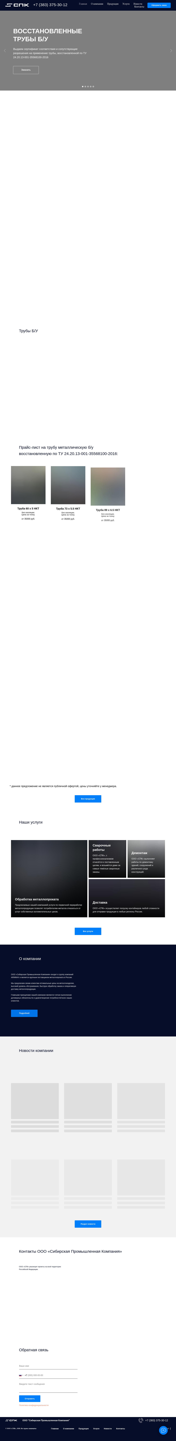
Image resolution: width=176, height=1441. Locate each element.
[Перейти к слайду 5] (93, 86)
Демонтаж (139, 853)
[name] (48, 1366)
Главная (83, 4)
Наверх (167, 1428)
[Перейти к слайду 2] (85, 86)
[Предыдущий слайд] (5, 50)
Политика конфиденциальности (33, 1405)
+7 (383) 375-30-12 (50, 5)
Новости (138, 4)
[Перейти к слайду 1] (82, 86)
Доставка (100, 902)
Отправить (30, 1399)
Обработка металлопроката (37, 899)
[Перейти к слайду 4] (90, 86)
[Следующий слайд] (171, 50)
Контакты (139, 6)
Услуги (126, 4)
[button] (159, 5)
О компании (97, 4)
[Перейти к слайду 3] (88, 86)
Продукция (112, 4)
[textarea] (48, 1387)
